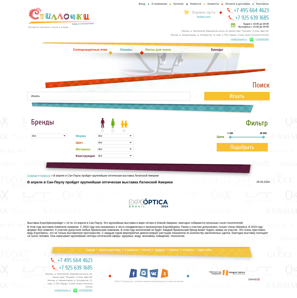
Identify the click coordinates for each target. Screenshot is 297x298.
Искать (237, 96)
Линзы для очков (158, 49)
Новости (195, 3)
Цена (220, 136)
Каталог (179, 3)
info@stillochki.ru (239, 39)
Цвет (79, 142)
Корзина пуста (203, 12)
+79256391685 (259, 39)
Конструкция (85, 156)
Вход (142, 3)
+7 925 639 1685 (252, 18)
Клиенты (213, 3)
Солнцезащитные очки (90, 49)
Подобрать (242, 147)
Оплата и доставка (237, 3)
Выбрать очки (203, 17)
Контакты (262, 3)
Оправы (126, 49)
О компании (159, 3)
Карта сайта (204, 250)
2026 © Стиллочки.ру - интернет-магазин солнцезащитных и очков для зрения (149, 281)
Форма (81, 136)
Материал (83, 149)
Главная (90, 250)
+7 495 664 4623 (251, 10)
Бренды (217, 49)
